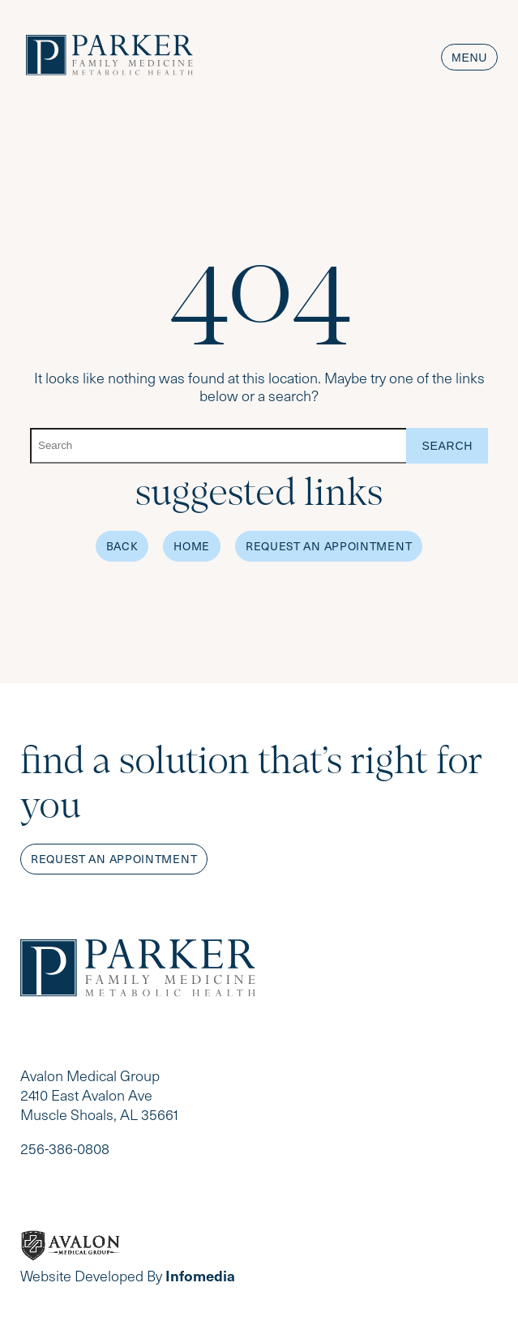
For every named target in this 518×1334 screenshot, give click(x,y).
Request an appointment (114, 858)
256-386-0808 (64, 1148)
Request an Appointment (329, 545)
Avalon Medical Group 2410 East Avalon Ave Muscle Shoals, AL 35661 (99, 1095)
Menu (469, 57)
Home (191, 545)
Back (122, 545)
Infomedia (200, 1275)
